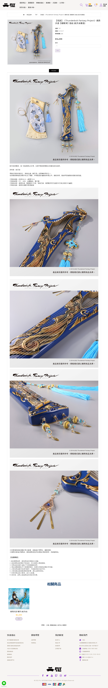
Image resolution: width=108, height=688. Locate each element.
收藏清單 (57, 645)
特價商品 (33, 643)
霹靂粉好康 (85, 660)
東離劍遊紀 (40, 3)
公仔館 (62, 3)
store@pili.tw (89, 657)
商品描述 (53, 70)
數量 (56, 43)
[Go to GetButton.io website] (4, 686)
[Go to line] (4, 683)
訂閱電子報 (58, 648)
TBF (36, 14)
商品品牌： (30, 14)
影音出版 (23, 7)
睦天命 (18, 170)
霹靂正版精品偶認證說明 (13, 645)
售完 (58, 50)
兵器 (47, 625)
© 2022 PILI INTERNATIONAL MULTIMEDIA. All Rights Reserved (54, 680)
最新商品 (23, 3)
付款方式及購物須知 (12, 648)
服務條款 (9, 654)
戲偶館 (48, 3)
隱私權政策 (10, 651)
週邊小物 (31, 7)
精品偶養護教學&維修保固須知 (15, 643)
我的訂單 (57, 643)
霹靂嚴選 (31, 3)
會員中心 (57, 640)
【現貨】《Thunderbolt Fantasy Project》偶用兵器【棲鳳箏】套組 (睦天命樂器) (62, 14)
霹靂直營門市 (10, 660)
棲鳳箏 (64, 625)
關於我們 (9, 657)
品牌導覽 (33, 640)
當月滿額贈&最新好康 (13, 640)
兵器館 (55, 3)
